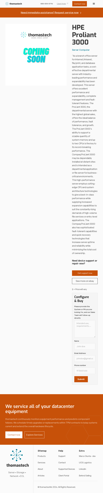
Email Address (80, 353)
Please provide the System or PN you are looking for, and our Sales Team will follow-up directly (84, 312)
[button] (94, 4)
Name (76, 341)
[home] (13, 4)
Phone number (80, 365)
